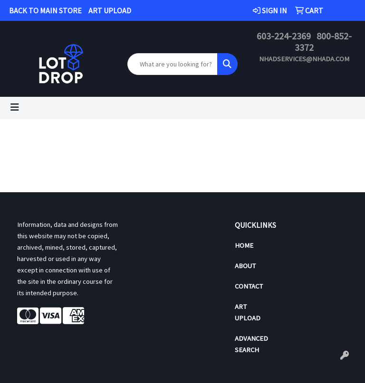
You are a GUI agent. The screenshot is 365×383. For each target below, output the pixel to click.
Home (244, 245)
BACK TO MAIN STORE (45, 10)
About (245, 266)
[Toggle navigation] (15, 107)
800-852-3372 (323, 41)
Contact (249, 286)
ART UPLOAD (109, 10)
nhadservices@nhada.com (304, 59)
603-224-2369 (284, 36)
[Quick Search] (172, 64)
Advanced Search (251, 344)
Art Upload (247, 312)
